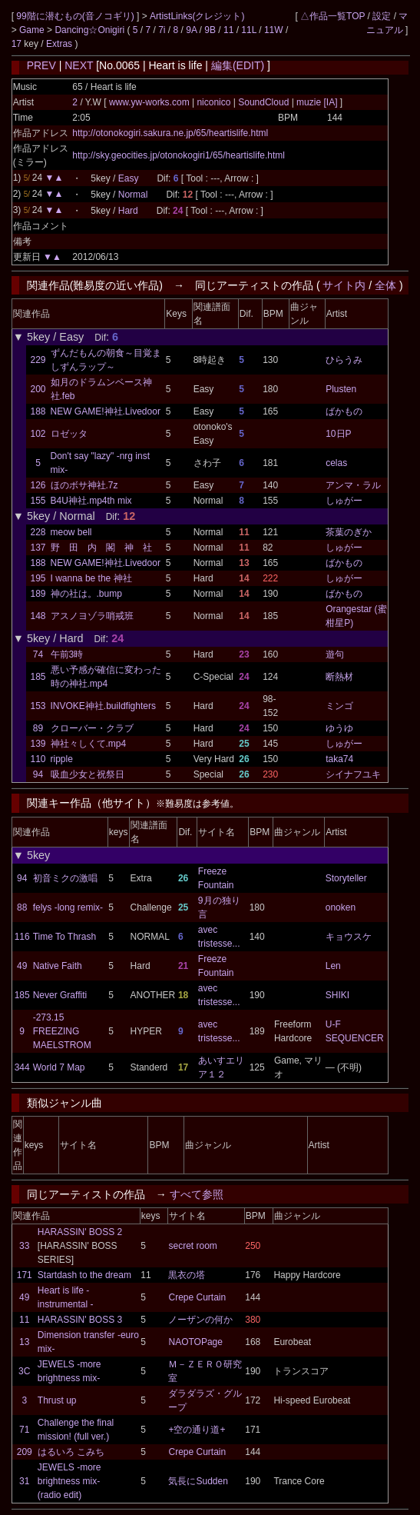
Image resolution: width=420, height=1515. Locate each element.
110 (37, 759)
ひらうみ (344, 360)
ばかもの (344, 411)
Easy (128, 178)
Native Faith (57, 966)
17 (16, 43)
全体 (385, 285)
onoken (341, 907)
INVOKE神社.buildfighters (103, 706)
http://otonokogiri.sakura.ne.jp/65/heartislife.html (170, 133)
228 (37, 532)
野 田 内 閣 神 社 (101, 547)
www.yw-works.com (150, 102)
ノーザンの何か (200, 1319)
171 (24, 1275)
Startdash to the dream (84, 1275)
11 (228, 30)
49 (22, 966)
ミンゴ (339, 706)
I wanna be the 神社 (91, 578)
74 (38, 654)
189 (37, 593)
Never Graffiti (60, 995)
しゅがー (344, 500)
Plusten (341, 389)
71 (24, 1429)
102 (37, 433)
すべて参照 (196, 1194)
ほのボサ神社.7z (84, 485)
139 (37, 743)
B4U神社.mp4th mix (91, 500)
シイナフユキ (353, 774)
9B (210, 30)
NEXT (78, 65)
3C (24, 1371)
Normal (133, 194)
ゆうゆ (339, 728)
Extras (59, 43)
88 (22, 907)
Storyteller (346, 878)
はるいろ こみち (71, 1452)
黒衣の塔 (186, 1275)
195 (37, 578)
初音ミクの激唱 (65, 878)
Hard (128, 210)
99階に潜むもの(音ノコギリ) (76, 16)
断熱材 (339, 676)
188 (37, 411)
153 (37, 706)
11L (248, 30)
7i (161, 30)
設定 (381, 16)
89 (38, 728)
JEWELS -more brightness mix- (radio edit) (69, 1481)
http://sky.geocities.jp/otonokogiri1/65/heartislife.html (178, 155)
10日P (338, 433)
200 (37, 389)
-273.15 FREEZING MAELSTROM (62, 1031)
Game (33, 30)
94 (38, 774)
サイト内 (343, 285)
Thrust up (57, 1400)
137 (37, 547)
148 (37, 616)
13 (24, 1342)
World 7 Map (59, 1067)
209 (24, 1452)
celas (336, 463)
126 (37, 485)
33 (24, 1245)
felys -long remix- (68, 907)
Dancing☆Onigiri (91, 30)
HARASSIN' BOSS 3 (80, 1319)
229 (37, 360)
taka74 (339, 759)
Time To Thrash (64, 936)
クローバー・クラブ (92, 728)
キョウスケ (349, 936)
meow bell (71, 532)
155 (37, 500)
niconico (213, 102)
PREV (41, 65)
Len (333, 966)
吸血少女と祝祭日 (87, 774)
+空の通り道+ (196, 1429)
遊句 (335, 654)
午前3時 (67, 654)
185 (37, 676)
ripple (62, 759)
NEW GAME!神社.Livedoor (105, 411)
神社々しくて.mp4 (89, 743)
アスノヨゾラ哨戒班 (92, 616)
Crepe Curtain (197, 1297)
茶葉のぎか (349, 532)
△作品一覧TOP (332, 16)
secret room (192, 1245)
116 (22, 936)
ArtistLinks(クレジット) (197, 16)
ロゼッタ (69, 433)
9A (191, 30)
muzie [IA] (317, 102)
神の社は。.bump (86, 593)
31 (24, 1481)
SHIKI (337, 995)
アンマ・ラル (353, 485)
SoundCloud (264, 102)
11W (273, 30)
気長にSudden (197, 1481)
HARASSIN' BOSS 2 (80, 1232)
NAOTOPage (195, 1342)
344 (22, 1067)
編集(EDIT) (237, 65)
